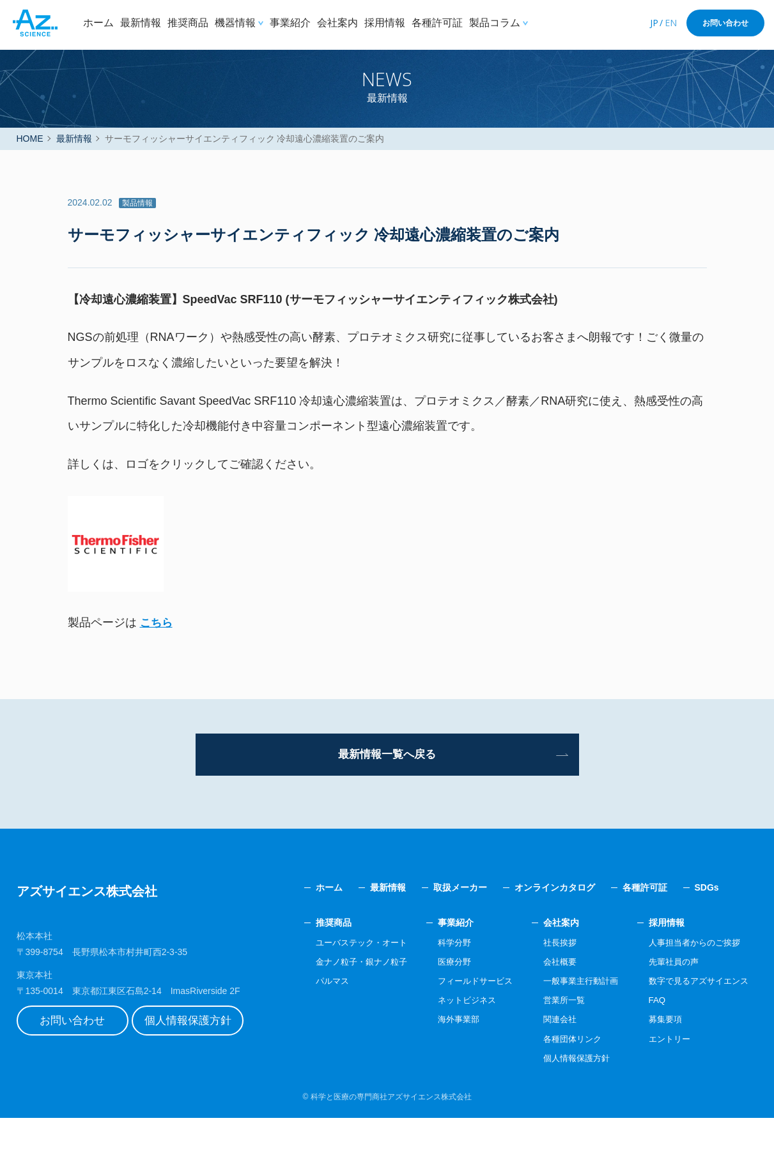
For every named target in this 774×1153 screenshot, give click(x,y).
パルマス (307, 1016)
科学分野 (436, 977)
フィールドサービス (459, 1016)
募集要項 (659, 1054)
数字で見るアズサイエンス (694, 1016)
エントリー (663, 1073)
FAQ (650, 1035)
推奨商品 (187, 22)
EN (671, 23)
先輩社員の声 (668, 996)
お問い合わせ (725, 23)
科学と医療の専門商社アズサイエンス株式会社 (391, 1131)
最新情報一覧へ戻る (387, 786)
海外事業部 (441, 1054)
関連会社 (548, 1054)
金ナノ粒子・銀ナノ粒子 (339, 996)
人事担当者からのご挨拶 (690, 977)
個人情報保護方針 (205, 1058)
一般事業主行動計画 (570, 1016)
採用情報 (384, 22)
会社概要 (548, 996)
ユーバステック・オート (339, 977)
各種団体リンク (561, 1073)
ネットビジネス (450, 1035)
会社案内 (337, 22)
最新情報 (140, 22)
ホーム (98, 22)
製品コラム (494, 22)
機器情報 (235, 22)
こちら (157, 651)
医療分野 (436, 996)
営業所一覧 (552, 1035)
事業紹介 (290, 22)
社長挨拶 (548, 977)
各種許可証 (437, 22)
